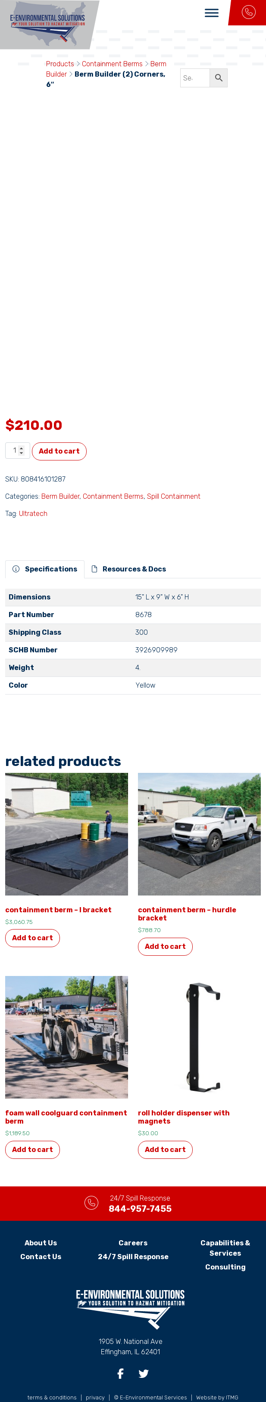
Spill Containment (173, 476)
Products (60, 64)
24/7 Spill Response (133, 1236)
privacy (95, 1377)
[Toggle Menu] (212, 13)
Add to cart (59, 431)
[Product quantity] (17, 430)
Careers (133, 1223)
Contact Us (40, 1236)
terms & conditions (52, 1377)
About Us (41, 1223)
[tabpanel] (133, 625)
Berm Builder (60, 476)
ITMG (232, 1377)
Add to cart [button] (32, 918)
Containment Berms (112, 64)
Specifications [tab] (45, 549)
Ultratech (33, 493)
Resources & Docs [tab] (129, 549)
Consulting (225, 1247)
